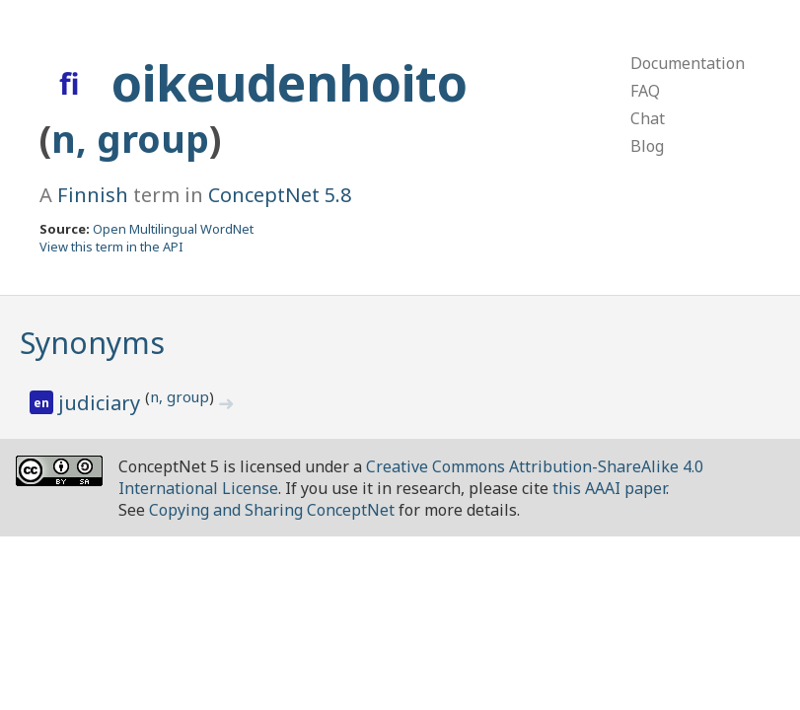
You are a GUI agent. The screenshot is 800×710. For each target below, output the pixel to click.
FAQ (645, 91)
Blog (647, 146)
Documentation (687, 63)
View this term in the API (111, 246)
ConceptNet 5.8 (279, 194)
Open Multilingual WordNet (173, 229)
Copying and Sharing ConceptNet (272, 510)
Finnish (92, 194)
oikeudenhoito (289, 82)
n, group (130, 138)
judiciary (101, 403)
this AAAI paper (609, 488)
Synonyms (92, 342)
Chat (647, 118)
